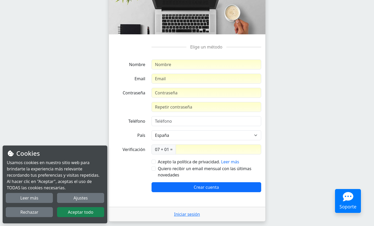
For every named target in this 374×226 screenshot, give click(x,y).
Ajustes (81, 198)
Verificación (133, 149)
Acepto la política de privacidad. (189, 162)
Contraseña (134, 93)
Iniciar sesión (187, 214)
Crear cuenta (206, 187)
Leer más (230, 162)
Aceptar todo (80, 212)
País (141, 135)
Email (140, 79)
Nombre (137, 64)
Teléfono (136, 121)
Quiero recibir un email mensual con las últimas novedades (204, 172)
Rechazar (29, 212)
